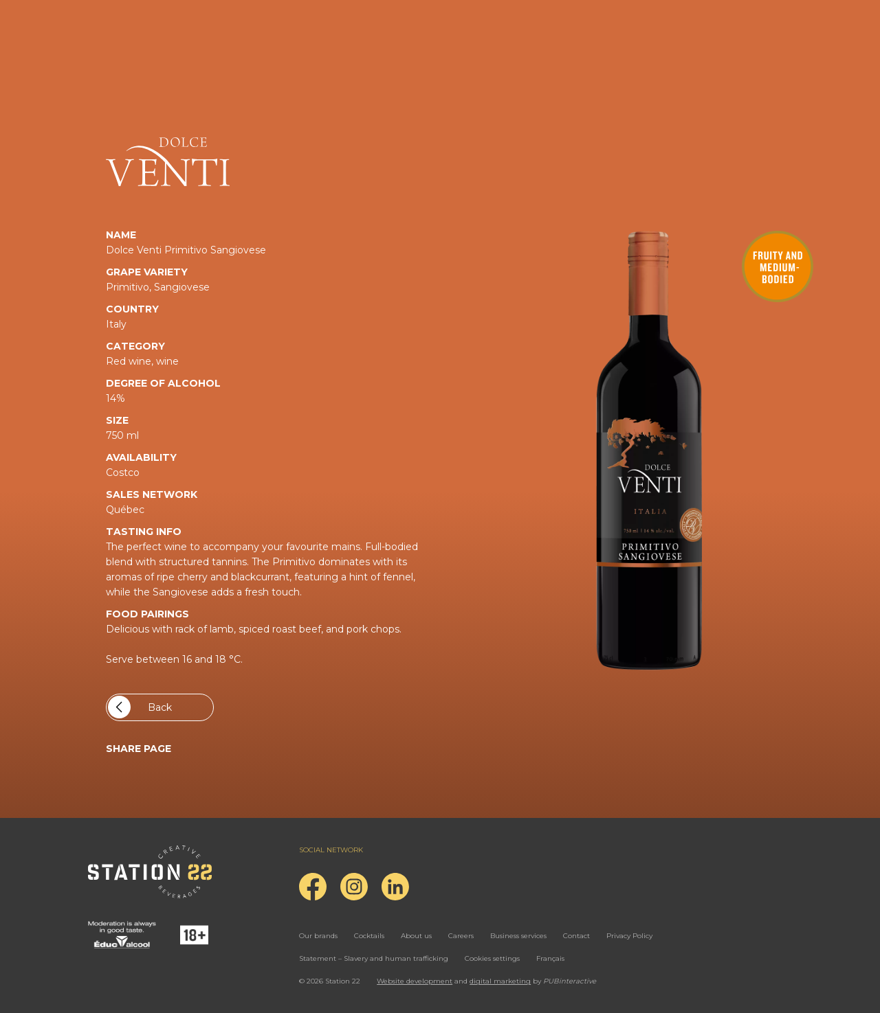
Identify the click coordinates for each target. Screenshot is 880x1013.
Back (140, 707)
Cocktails (369, 935)
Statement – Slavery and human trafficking (373, 958)
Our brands (318, 935)
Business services (518, 935)
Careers (461, 935)
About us (416, 935)
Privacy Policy (629, 935)
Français (550, 958)
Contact (576, 935)
